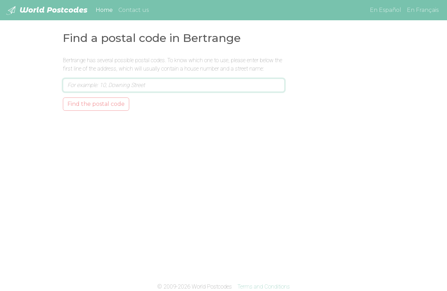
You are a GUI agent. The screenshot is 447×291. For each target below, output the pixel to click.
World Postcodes (46, 10)
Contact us (133, 10)
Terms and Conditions (263, 286)
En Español (385, 10)
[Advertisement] (339, 161)
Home (106, 9)
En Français (423, 10)
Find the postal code (96, 104)
